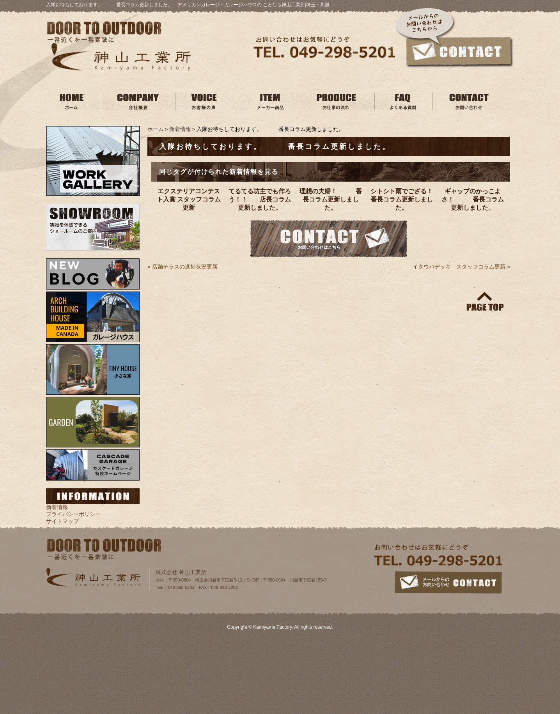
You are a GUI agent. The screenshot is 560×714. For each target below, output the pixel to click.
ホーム (155, 129)
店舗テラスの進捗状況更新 (185, 266)
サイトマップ (62, 521)
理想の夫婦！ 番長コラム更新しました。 (330, 199)
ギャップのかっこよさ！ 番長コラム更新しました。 (472, 199)
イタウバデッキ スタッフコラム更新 (459, 266)
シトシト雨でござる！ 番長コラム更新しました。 (402, 199)
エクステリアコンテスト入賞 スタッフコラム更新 (189, 199)
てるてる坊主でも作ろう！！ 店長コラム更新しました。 (260, 199)
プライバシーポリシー (73, 514)
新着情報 (180, 129)
